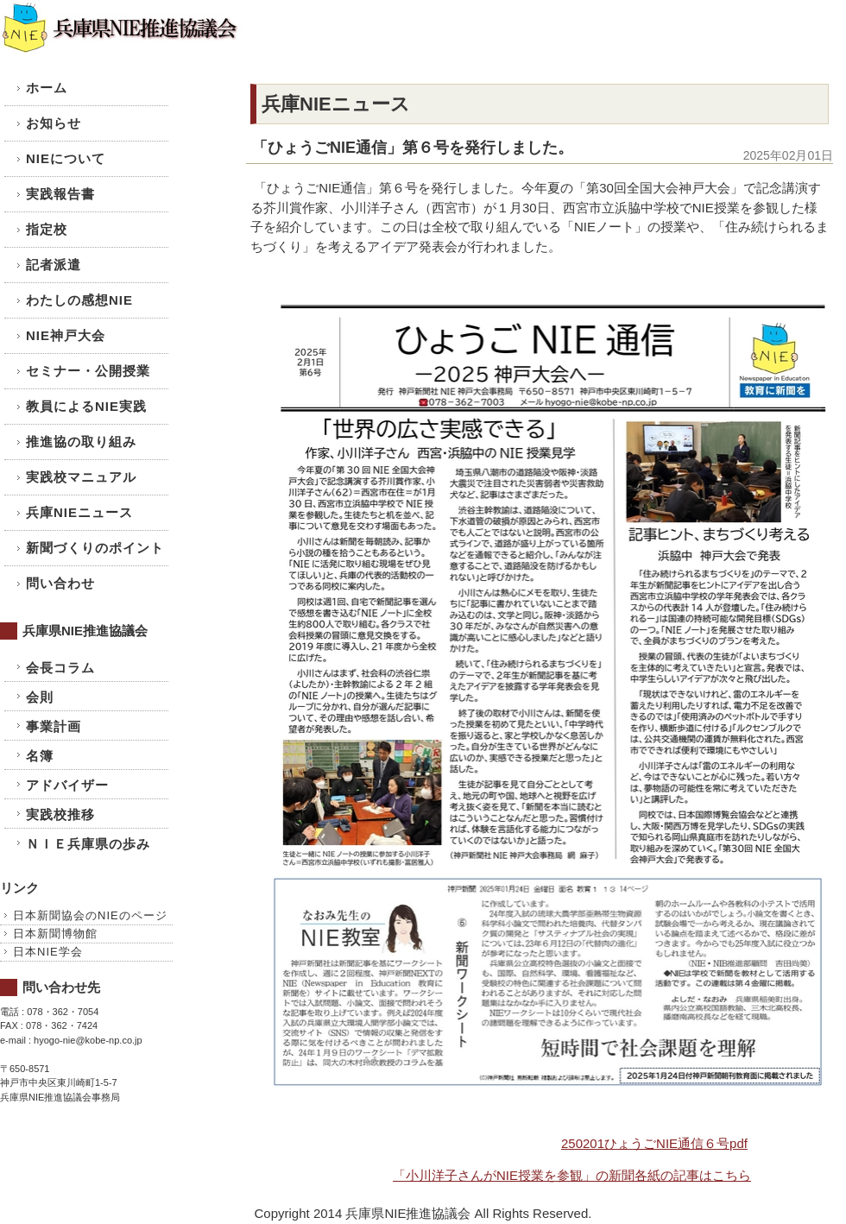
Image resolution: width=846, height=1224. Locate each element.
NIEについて (65, 158)
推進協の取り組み (81, 441)
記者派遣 (53, 264)
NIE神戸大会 (65, 335)
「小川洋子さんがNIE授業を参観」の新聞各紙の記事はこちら (572, 1175)
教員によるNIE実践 (86, 406)
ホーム (46, 87)
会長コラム (60, 667)
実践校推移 (60, 814)
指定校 (46, 229)
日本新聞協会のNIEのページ (90, 915)
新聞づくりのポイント (95, 547)
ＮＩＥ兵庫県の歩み (88, 843)
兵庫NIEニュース (79, 512)
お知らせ (53, 123)
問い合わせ (60, 583)
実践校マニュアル (81, 477)
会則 (40, 697)
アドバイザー (67, 785)
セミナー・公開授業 (88, 370)
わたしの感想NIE (79, 300)
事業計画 (53, 726)
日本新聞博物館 (55, 933)
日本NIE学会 (48, 951)
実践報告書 (60, 193)
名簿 (40, 755)
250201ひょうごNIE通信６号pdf (654, 1143)
